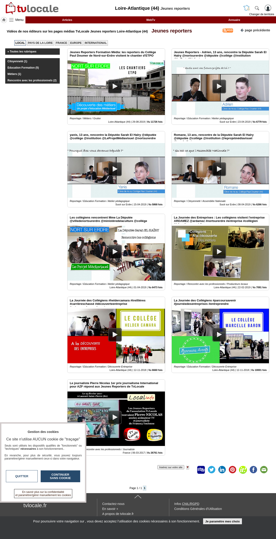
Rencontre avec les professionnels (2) (32, 80)
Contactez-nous (113, 504)
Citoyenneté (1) (17, 61)
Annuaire (234, 20)
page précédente (255, 30)
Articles (67, 20)
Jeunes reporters (170, 31)
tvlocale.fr (35, 505)
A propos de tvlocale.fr (118, 514)
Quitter (21, 476)
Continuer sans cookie (60, 476)
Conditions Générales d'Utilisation (198, 509)
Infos (186, 504)
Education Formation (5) (23, 67)
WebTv (150, 20)
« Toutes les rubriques (21, 51)
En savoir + (110, 509)
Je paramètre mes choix (222, 521)
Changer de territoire (261, 14)
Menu (19, 20)
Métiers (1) (14, 74)
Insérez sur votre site (170, 467)
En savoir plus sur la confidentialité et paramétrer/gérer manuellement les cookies (43, 493)
